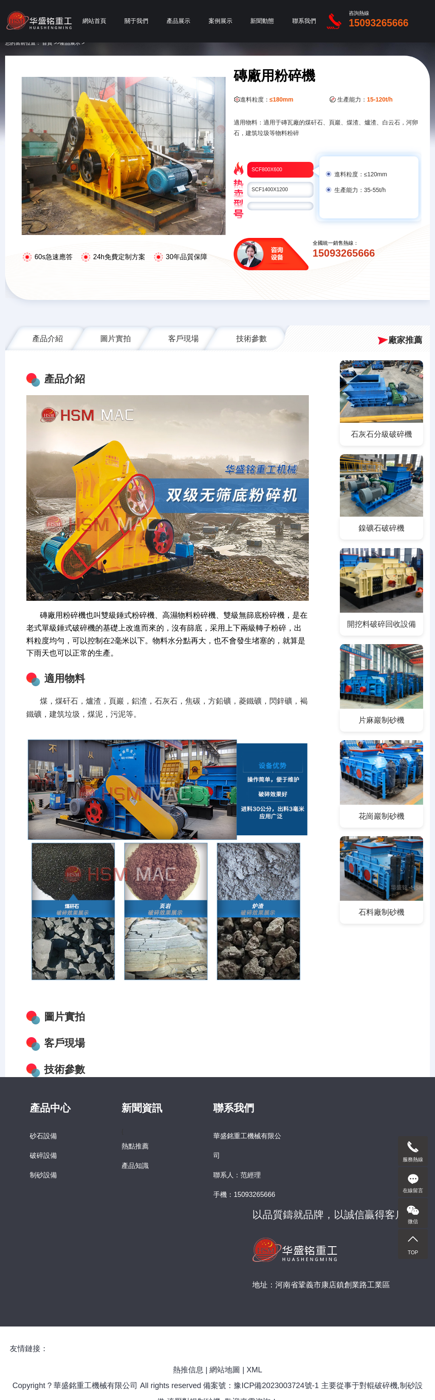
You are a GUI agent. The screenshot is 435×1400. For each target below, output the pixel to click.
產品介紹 (47, 338)
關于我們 (136, 21)
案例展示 (220, 21)
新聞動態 (262, 21)
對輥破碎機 (378, 1385)
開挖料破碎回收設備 (381, 624)
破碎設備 (43, 1155)
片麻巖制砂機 (381, 720)
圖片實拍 (115, 338)
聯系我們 (304, 21)
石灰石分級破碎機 (381, 434)
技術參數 (251, 338)
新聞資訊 (141, 1108)
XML (254, 1370)
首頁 (47, 43)
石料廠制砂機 (381, 912)
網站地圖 (224, 1370)
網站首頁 (94, 21)
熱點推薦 (135, 1146)
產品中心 (50, 1108)
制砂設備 (43, 1175)
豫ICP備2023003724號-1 (276, 1385)
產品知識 (135, 1165)
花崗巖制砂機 (381, 816)
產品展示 (178, 21)
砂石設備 (43, 1136)
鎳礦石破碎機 (381, 528)
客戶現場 (183, 338)
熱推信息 (188, 1370)
